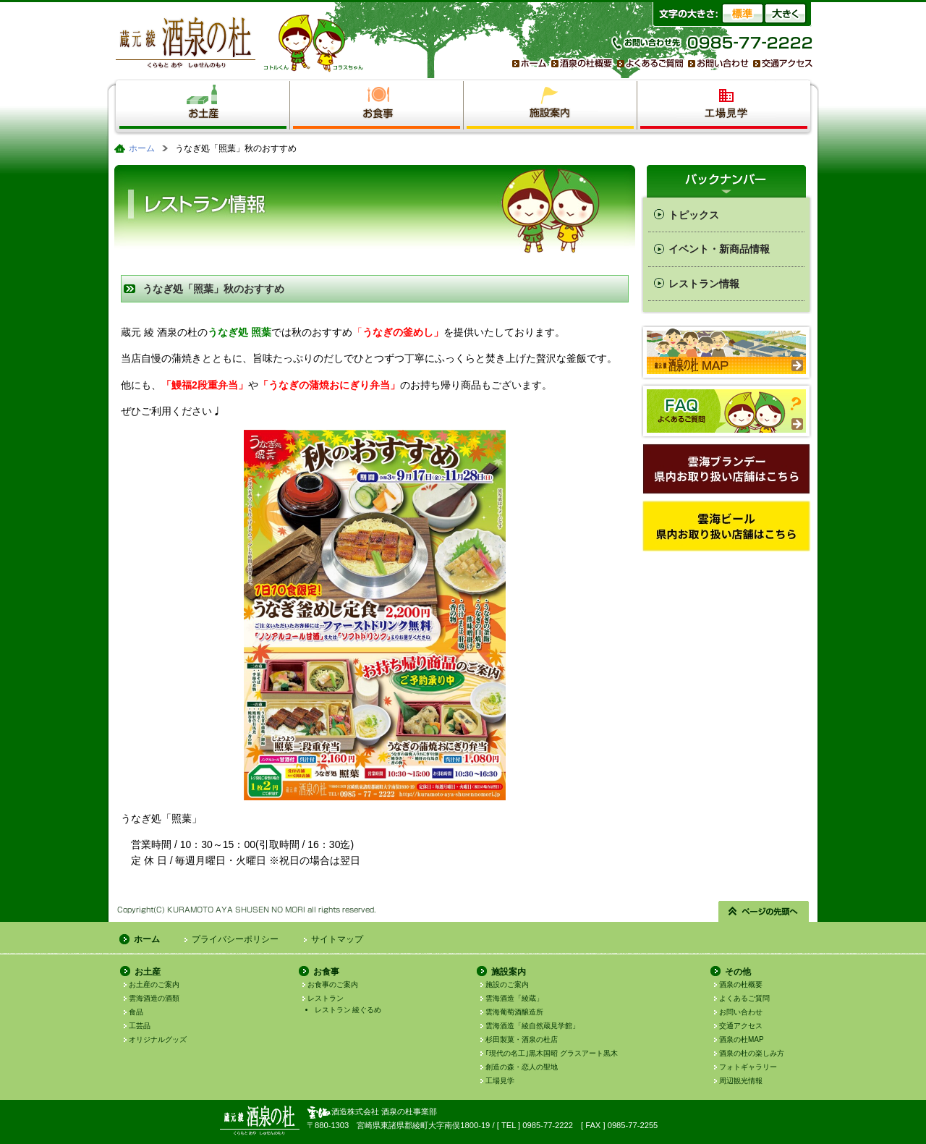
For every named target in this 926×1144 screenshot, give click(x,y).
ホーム (142, 148)
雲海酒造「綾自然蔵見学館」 (532, 1026)
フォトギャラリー (748, 1067)
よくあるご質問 (744, 998)
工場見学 (499, 1081)
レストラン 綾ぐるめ (348, 1010)
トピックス (693, 215)
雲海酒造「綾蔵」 (514, 998)
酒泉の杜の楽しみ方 (751, 1053)
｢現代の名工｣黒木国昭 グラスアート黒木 (551, 1053)
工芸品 (139, 1026)
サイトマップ (337, 939)
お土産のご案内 (154, 984)
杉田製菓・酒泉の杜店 (521, 1039)
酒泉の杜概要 (741, 984)
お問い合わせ (741, 1012)
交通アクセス (741, 1026)
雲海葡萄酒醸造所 (514, 1012)
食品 (136, 1012)
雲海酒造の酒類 (154, 998)
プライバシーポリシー (235, 939)
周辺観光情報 (741, 1081)
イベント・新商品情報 (719, 249)
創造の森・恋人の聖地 (521, 1067)
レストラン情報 (703, 283)
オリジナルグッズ (158, 1039)
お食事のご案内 (332, 984)
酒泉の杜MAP (741, 1039)
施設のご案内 (507, 984)
